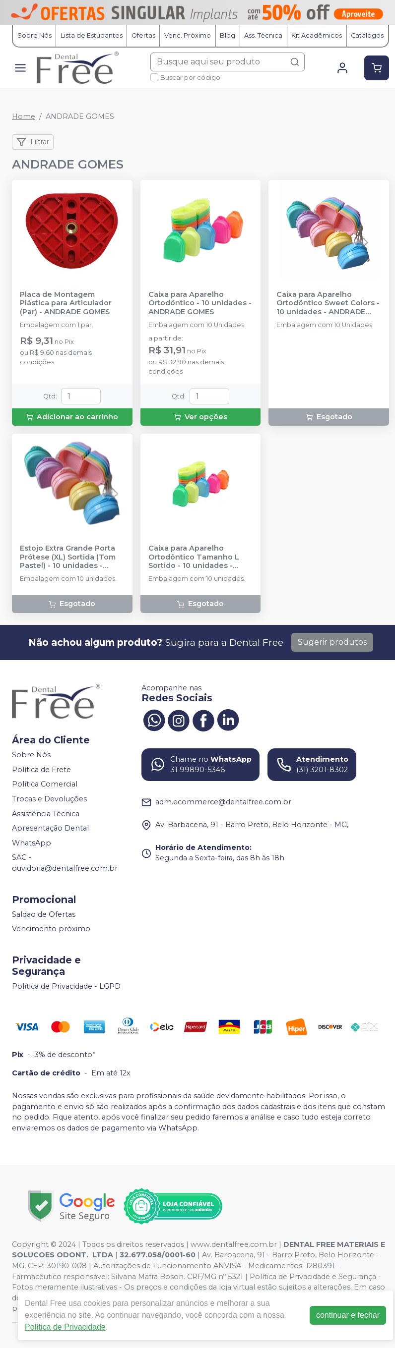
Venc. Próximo (187, 35)
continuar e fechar (348, 1315)
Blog (227, 35)
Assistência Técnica (45, 813)
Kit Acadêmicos (316, 35)
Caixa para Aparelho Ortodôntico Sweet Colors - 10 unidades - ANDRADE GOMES (328, 303)
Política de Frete (41, 769)
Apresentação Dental (50, 828)
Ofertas (143, 35)
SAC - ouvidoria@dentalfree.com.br (65, 863)
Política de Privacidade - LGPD (66, 986)
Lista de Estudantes (92, 35)
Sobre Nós (34, 35)
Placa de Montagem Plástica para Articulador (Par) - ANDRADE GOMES (66, 303)
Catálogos (367, 35)
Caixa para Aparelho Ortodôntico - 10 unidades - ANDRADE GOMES (200, 303)
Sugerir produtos (332, 642)
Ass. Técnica (263, 35)
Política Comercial (44, 784)
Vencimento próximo (51, 928)
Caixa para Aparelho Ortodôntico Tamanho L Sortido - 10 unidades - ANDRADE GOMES (193, 557)
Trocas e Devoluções (49, 798)
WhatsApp (31, 843)
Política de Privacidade (65, 1327)
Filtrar (32, 142)
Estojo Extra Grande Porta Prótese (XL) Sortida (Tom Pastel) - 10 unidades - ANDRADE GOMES (68, 557)
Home (23, 116)
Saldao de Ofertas (43, 914)
